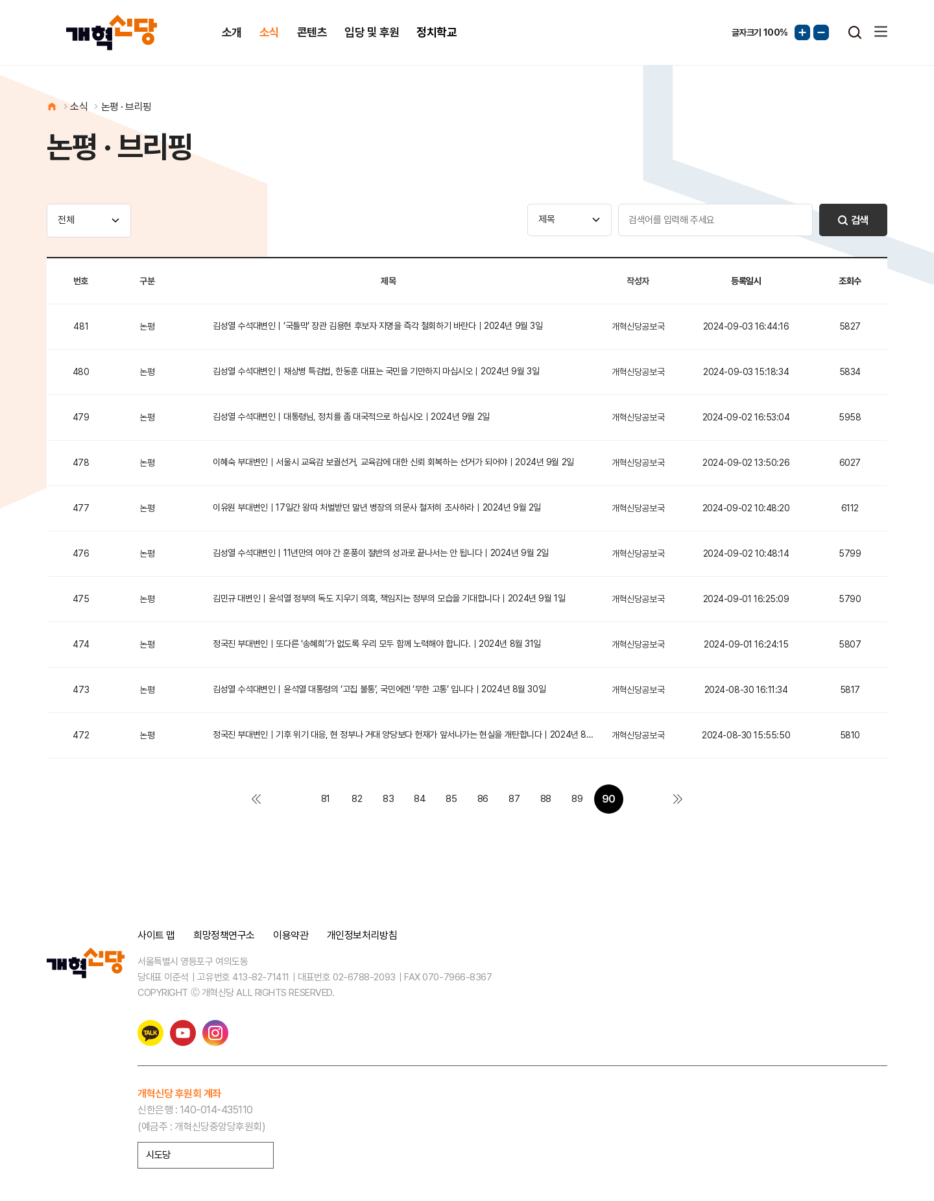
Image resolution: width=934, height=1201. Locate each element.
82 (357, 799)
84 (419, 799)
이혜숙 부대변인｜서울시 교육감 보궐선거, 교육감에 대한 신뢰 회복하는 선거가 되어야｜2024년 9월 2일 (393, 462)
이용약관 (290, 935)
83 (388, 799)
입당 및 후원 (371, 32)
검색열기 (854, 32)
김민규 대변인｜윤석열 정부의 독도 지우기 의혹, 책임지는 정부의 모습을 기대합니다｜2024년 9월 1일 (389, 598)
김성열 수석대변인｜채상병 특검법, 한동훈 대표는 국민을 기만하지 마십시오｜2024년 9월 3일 (376, 371)
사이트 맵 (156, 935)
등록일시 (746, 281)
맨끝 (678, 799)
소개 (232, 32)
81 (325, 799)
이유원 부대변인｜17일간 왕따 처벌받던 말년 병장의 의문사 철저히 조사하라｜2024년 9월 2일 (377, 507)
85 (451, 799)
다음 (639, 799)
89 (576, 799)
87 (514, 799)
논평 (146, 326)
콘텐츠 (312, 32)
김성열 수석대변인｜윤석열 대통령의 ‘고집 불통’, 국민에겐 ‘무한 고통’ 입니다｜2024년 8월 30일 (379, 689)
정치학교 (436, 32)
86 (482, 799)
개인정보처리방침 (362, 935)
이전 (294, 799)
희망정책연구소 (224, 935)
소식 (269, 32)
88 (545, 799)
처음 (255, 799)
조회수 (850, 281)
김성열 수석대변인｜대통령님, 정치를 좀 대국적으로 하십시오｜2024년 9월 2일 (351, 416)
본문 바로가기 (0, 0)
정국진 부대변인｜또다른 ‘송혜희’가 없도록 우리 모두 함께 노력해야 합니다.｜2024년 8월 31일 (377, 643)
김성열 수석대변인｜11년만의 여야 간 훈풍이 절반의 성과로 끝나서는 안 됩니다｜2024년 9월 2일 (381, 552)
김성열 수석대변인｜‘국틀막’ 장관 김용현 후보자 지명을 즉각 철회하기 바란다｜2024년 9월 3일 (377, 325)
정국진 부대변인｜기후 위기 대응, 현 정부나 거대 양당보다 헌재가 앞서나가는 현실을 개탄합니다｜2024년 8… (403, 734)
